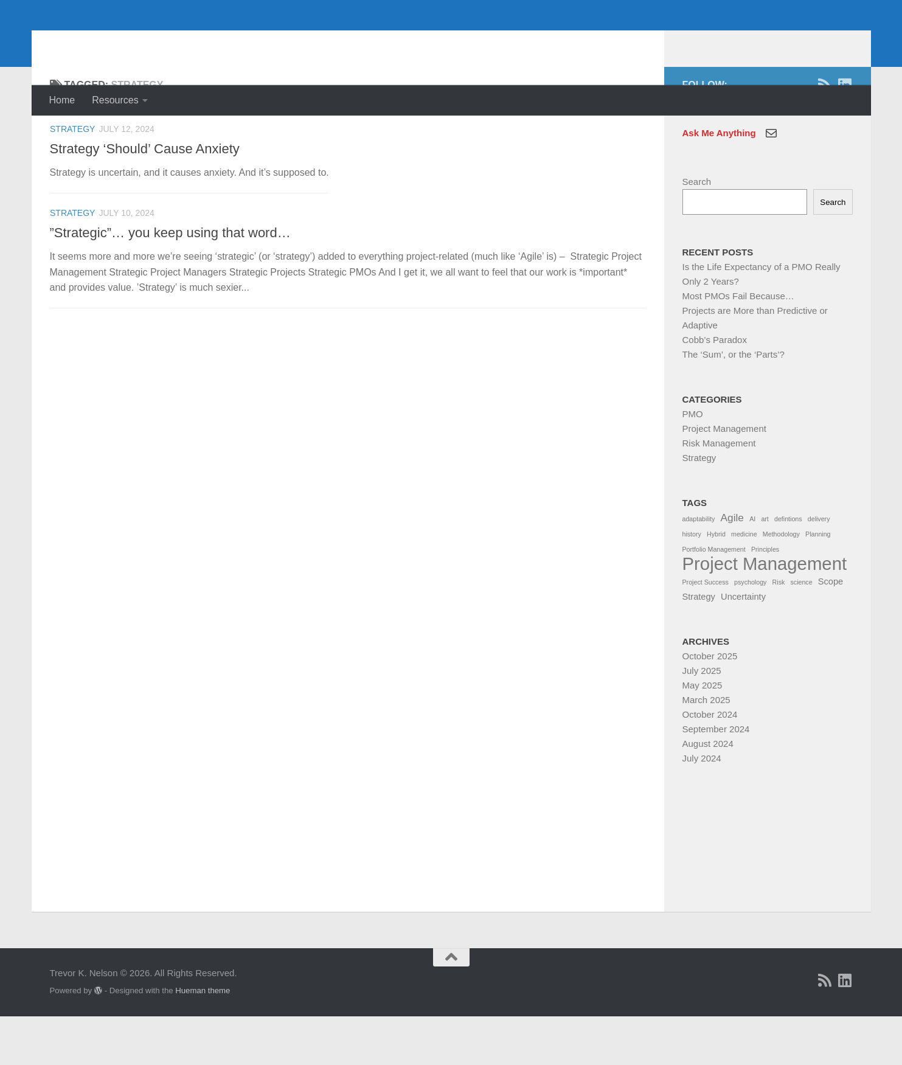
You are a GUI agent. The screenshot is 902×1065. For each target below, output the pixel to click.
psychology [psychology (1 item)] (750, 630)
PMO (692, 462)
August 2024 (708, 792)
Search (697, 230)
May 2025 (702, 734)
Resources (115, 100)
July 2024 (701, 807)
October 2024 (710, 763)
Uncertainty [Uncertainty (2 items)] (743, 645)
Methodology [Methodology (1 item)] (781, 582)
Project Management (724, 477)
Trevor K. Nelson (149, 42)
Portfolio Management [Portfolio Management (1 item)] (714, 598)
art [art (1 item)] (764, 567)
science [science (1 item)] (801, 630)
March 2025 (706, 748)
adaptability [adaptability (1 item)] (698, 567)
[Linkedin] (845, 133)
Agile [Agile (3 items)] (732, 566)
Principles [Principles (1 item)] (765, 598)
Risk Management (719, 492)
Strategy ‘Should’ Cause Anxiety (145, 197)
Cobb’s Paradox (714, 388)
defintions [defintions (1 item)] (788, 567)
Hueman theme (202, 1039)
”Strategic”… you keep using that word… (170, 281)
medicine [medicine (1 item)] (744, 582)
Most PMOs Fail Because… (738, 344)
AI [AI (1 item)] (752, 567)
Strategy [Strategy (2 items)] (698, 645)
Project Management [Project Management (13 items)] (764, 612)
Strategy (72, 177)
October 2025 (710, 704)
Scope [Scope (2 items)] (830, 630)
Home (62, 100)
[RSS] (825, 133)
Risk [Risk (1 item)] (778, 630)
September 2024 (716, 777)
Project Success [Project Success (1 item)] (705, 630)
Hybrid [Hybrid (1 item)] (716, 582)
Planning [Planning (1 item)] (817, 582)
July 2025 (701, 719)
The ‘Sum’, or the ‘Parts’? (733, 403)
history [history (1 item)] (691, 582)
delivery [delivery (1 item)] (819, 567)
